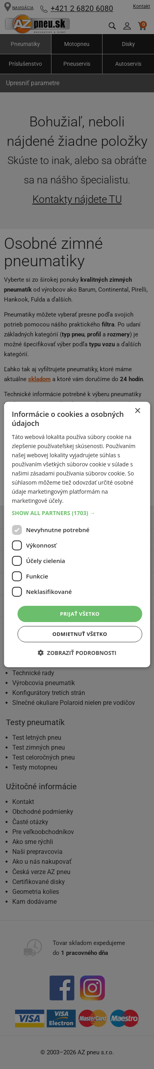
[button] (77, 512)
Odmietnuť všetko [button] (79, 634)
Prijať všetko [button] (80, 613)
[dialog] (77, 534)
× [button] (137, 411)
